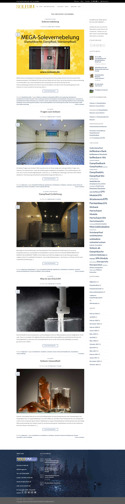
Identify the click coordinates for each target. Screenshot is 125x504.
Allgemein (50, 109)
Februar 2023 (94, 313)
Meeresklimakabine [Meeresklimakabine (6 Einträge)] (99, 226)
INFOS (67, 6)
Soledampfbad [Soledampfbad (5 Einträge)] (96, 232)
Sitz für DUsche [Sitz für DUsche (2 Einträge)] (93, 229)
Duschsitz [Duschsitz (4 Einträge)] (93, 188)
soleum (46, 100)
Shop (41, 6)
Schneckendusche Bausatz (98, 126)
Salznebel (31, 99)
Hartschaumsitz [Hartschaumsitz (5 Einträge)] (97, 221)
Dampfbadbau (53, 191)
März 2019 (93, 334)
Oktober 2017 (94, 344)
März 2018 (93, 341)
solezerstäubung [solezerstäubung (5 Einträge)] (97, 255)
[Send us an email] (94, 1)
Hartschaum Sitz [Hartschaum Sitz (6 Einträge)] (98, 217)
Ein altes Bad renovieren (99, 85)
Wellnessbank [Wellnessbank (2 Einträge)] (93, 270)
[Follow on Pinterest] (96, 1)
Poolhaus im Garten (101, 90)
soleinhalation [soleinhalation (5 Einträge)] (96, 235)
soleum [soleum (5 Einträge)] (102, 242)
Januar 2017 (93, 358)
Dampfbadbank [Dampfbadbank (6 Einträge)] (97, 163)
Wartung (47, 186)
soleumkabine (74, 351)
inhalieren (39, 97)
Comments (97, 80)
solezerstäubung (39, 186)
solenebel (41, 100)
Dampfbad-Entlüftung (38, 185)
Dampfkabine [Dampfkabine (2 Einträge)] (93, 186)
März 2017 (93, 351)
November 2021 (95, 324)
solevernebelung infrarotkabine (31, 102)
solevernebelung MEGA (46, 102)
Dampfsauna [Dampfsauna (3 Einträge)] (100, 186)
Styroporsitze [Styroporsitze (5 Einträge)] (96, 265)
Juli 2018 (92, 337)
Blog (82, 1)
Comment (81, 353)
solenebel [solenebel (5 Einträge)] (94, 242)
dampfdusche (48, 185)
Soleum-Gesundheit (29, 186)
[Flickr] (98, 1)
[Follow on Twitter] (93, 1)
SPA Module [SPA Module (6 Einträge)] (102, 258)
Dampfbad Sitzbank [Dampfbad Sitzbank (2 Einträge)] (94, 178)
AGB (79, 6)
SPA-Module (94, 303)
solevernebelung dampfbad (65, 100)
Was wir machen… (50, 6)
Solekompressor (33, 100)
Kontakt (87, 1)
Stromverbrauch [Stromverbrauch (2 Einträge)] (93, 262)
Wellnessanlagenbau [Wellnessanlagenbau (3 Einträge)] (96, 267)
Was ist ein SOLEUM (50, 278)
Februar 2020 (94, 327)
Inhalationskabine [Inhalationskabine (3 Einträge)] (101, 224)
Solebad (46, 99)
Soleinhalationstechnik (22, 100)
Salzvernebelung (39, 99)
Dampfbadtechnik (50, 19)
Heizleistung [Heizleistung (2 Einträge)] (92, 224)
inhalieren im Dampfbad (48, 97)
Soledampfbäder (62, 99)
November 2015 (95, 361)
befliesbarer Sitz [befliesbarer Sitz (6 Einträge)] (98, 157)
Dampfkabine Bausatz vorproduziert (99, 76)
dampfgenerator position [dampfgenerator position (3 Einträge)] (98, 184)
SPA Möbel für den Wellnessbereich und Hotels (101, 69)
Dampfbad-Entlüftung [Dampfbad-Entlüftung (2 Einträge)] (94, 160)
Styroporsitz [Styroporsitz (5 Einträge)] (102, 261)
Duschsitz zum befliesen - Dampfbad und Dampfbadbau (98, 133)
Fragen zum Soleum (50, 111)
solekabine (63, 185)
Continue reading (50, 91)
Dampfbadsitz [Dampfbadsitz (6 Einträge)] (97, 172)
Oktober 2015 (94, 364)
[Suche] (37, 6)
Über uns (76, 1)
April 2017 (93, 347)
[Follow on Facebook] (91, 1)
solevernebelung (53, 100)
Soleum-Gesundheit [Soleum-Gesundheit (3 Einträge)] (96, 245)
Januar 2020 (93, 330)
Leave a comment (79, 104)
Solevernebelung (50, 21)
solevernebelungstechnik (75, 102)
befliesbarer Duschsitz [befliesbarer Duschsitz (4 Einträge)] (98, 154)
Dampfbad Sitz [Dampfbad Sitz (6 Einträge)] (97, 175)
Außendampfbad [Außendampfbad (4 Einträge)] (96, 148)
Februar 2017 (94, 354)
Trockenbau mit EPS (98, 138)
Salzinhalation (72, 97)
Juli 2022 (92, 317)
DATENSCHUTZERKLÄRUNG (45, 501)
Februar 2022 (94, 320)
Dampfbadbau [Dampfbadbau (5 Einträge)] (96, 166)
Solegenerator (71, 99)
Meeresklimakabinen (96, 292)
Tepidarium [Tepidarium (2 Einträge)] (104, 265)
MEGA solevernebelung (61, 97)
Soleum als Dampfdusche (23, 271)
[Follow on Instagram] (25, 492)
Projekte (61, 6)
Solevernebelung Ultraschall (60, 102)
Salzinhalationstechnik (22, 99)
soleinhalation (79, 99)
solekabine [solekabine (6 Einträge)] (95, 239)
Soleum (58, 26)
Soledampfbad (53, 99)
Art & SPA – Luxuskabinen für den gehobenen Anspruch (100, 59)
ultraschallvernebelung (22, 104)
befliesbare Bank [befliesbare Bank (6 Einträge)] (98, 151)
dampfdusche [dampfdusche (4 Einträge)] (95, 181)
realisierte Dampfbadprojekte (96, 297)
